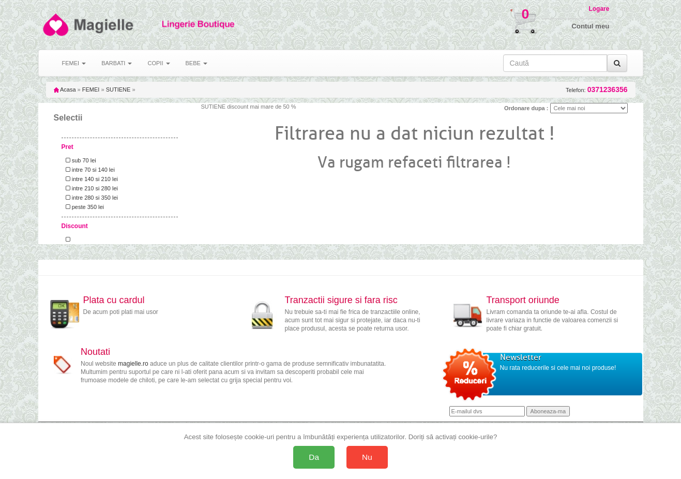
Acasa (65, 89)
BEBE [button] (196, 63)
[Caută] (617, 63)
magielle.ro (133, 363)
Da (314, 457)
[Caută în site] (555, 63)
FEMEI (91, 89)
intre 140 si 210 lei (90, 179)
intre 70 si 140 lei (89, 170)
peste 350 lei (83, 207)
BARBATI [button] (116, 63)
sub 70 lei (79, 160)
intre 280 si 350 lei (90, 197)
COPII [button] (158, 63)
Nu (367, 457)
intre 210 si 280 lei (90, 188)
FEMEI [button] (74, 63)
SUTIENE (118, 89)
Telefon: (596, 90)
